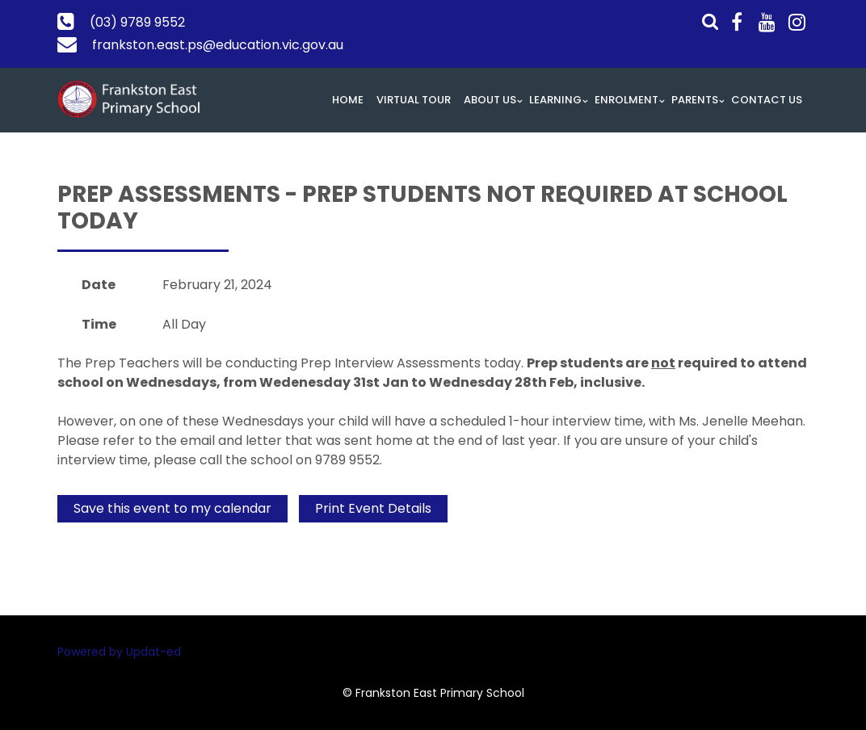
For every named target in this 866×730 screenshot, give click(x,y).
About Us (490, 99)
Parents (694, 99)
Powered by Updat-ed (119, 652)
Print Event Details (373, 508)
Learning (555, 99)
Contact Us (766, 99)
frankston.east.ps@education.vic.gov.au (217, 45)
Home (348, 99)
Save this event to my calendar (172, 508)
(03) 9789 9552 (137, 22)
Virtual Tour (413, 99)
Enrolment (626, 99)
